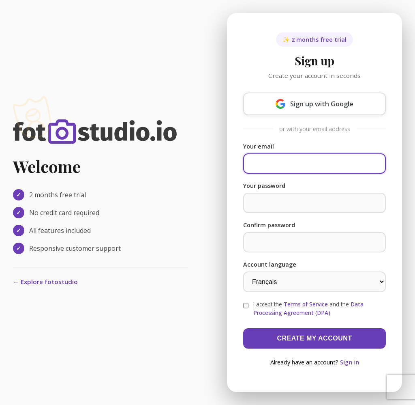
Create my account (314, 338)
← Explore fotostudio (45, 282)
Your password (264, 186)
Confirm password (269, 225)
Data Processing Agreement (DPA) (308, 308)
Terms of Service (306, 304)
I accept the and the (308, 308)
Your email (258, 146)
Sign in (349, 362)
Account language (269, 264)
